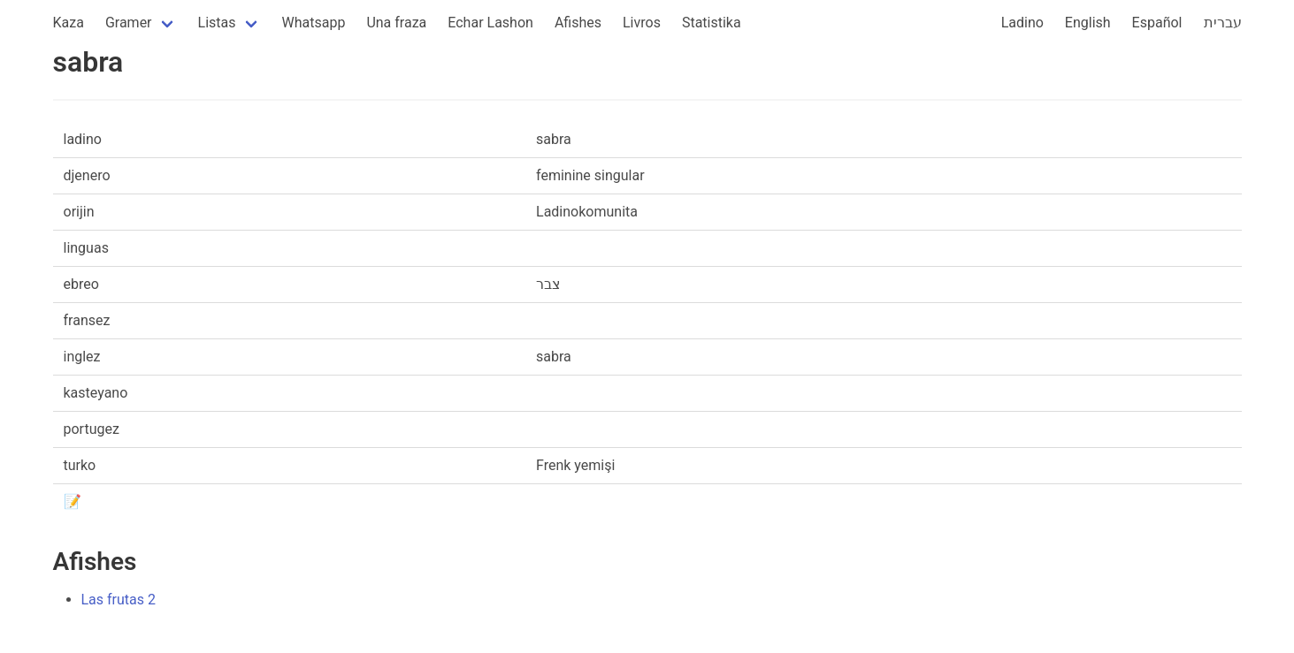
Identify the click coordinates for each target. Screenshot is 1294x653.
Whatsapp (314, 22)
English (1088, 22)
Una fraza (396, 22)
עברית (1223, 22)
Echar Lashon (490, 22)
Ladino (1022, 22)
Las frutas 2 (119, 599)
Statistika (711, 22)
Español (1157, 22)
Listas (217, 22)
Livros (642, 22)
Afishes (578, 22)
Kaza (68, 22)
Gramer (128, 22)
